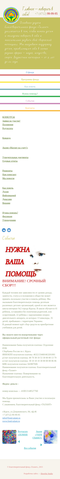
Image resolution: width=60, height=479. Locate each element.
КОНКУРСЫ (8, 117)
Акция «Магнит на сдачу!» (15, 148)
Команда (6, 138)
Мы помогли (8, 178)
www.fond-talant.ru (11, 421)
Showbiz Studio (47, 473)
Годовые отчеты (10, 161)
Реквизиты (7, 171)
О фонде (30, 72)
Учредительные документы (15, 157)
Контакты (30, 108)
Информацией (9, 195)
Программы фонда (30, 79)
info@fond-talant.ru (11, 418)
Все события (30, 448)
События (30, 101)
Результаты (7, 128)
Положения (7, 124)
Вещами (6, 203)
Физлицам (7, 216)
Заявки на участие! (11, 121)
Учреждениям (9, 220)
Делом (5, 191)
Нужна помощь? (30, 94)
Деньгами (7, 199)
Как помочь (30, 86)
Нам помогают (9, 174)
